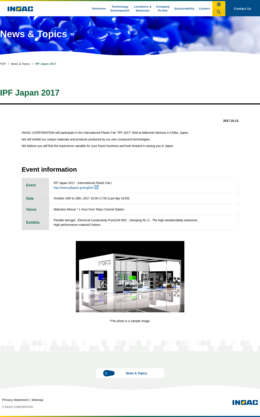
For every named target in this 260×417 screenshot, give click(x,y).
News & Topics (20, 63)
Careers (204, 8)
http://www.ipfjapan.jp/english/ (73, 187)
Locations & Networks (143, 8)
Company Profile (163, 8)
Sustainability (184, 8)
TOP (3, 63)
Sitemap (37, 400)
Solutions (99, 8)
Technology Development (120, 8)
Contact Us (242, 8)
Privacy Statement (15, 400)
